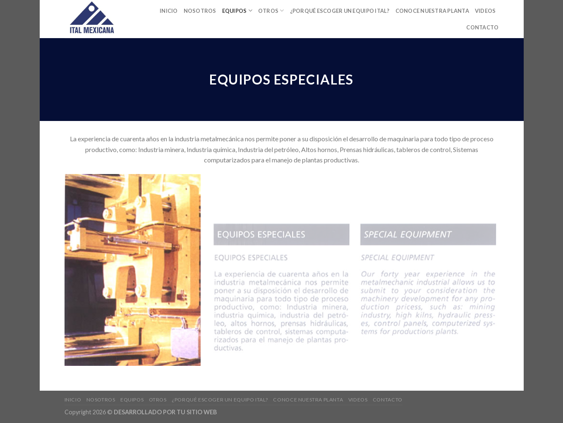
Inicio (169, 10)
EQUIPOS (237, 11)
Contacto (482, 27)
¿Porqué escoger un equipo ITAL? (340, 10)
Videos (485, 10)
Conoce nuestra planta (432, 10)
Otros (271, 11)
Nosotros (200, 10)
